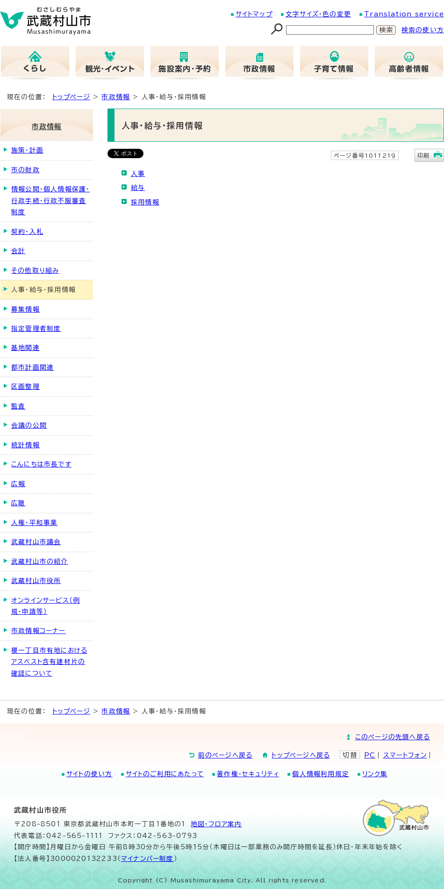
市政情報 (115, 97)
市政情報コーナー (38, 630)
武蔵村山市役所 (36, 580)
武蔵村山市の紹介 (39, 561)
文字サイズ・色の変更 (318, 14)
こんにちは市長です (41, 464)
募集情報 (25, 309)
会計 (18, 251)
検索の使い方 (422, 30)
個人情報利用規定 (320, 774)
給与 (138, 187)
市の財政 (25, 170)
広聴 (18, 503)
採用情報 (145, 202)
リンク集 (374, 774)
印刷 (423, 155)
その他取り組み (35, 270)
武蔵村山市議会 (36, 542)
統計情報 (25, 445)
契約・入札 (27, 231)
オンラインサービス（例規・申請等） (45, 606)
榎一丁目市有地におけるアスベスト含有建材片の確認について (49, 662)
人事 (138, 173)
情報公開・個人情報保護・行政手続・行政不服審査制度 (50, 200)
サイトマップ (254, 14)
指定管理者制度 (36, 328)
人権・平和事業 (34, 522)
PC (369, 755)
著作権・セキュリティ (248, 774)
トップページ (71, 97)
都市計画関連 (32, 367)
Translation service (404, 14)
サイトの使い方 (89, 774)
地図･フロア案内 (216, 824)
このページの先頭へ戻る (392, 737)
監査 (18, 406)
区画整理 (25, 386)
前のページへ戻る (225, 755)
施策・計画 (27, 150)
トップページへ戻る (301, 755)
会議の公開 (29, 425)
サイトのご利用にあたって (165, 774)
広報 (18, 484)
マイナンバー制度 (147, 858)
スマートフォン (405, 755)
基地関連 (25, 347)
